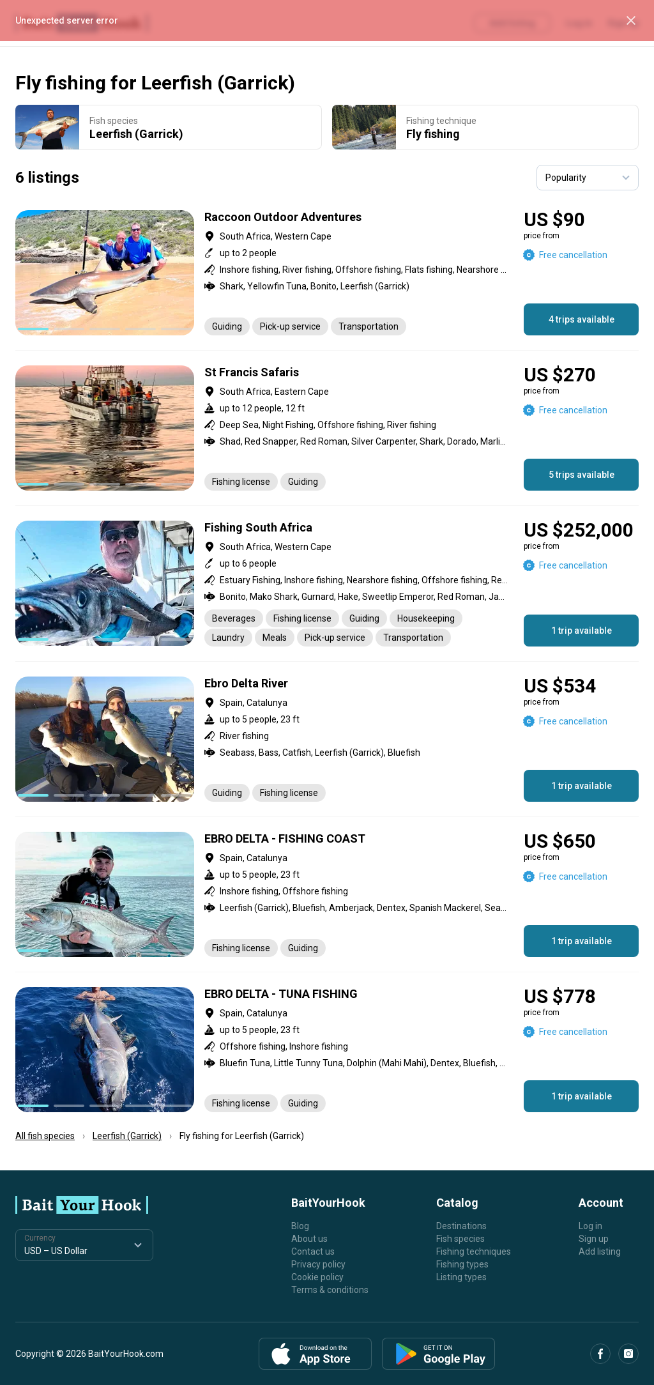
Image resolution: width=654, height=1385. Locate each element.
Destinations (461, 1226)
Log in (590, 1226)
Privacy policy (318, 1264)
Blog (300, 1226)
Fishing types (462, 1264)
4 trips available (581, 319)
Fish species (460, 1239)
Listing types (461, 1277)
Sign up (594, 1239)
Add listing (600, 1251)
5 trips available (581, 475)
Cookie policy (317, 1277)
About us (309, 1239)
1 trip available (581, 630)
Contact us (313, 1251)
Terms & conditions (330, 1290)
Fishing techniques (473, 1251)
